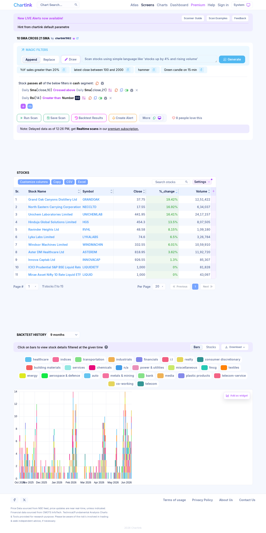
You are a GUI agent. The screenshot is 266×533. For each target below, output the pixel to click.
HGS (86, 222)
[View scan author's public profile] (65, 38)
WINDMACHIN (93, 244)
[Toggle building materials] (43, 367)
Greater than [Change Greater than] (52, 98)
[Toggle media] (166, 375)
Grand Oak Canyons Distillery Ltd (52, 199)
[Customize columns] (34, 182)
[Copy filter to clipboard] (116, 90)
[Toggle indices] (62, 359)
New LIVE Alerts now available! (40, 18)
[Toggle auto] (91, 375)
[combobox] (32, 286)
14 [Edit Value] (38, 98)
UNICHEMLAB (92, 214)
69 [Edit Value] (77, 98)
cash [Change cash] (76, 83)
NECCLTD (89, 207)
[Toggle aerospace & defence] (61, 375)
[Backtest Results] (89, 118)
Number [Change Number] (68, 98)
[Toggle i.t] (167, 359)
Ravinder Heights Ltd (43, 229)
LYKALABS (90, 237)
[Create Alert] (122, 118)
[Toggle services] (75, 367)
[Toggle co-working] (121, 384)
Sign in (223, 5)
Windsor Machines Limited (48, 244)
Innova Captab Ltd (41, 259)
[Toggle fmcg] (209, 367)
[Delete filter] (136, 90)
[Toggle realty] (185, 359)
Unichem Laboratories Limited (50, 214)
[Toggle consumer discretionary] (219, 359)
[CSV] (69, 182)
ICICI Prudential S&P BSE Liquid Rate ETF (57, 267)
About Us (226, 500)
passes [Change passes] (32, 83)
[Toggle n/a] (122, 367)
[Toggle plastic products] (194, 375)
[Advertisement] (133, 150)
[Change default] (110, 90)
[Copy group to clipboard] (97, 83)
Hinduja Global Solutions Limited (52, 222)
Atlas (134, 5)
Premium (198, 5)
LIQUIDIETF (91, 267)
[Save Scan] (56, 118)
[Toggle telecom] (148, 384)
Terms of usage (174, 500)
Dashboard (179, 5)
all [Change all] (40, 83)
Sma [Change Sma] (33, 90)
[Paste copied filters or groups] (30, 106)
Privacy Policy (202, 500)
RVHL (86, 229)
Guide (193, 18)
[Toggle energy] (29, 375)
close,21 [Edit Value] (99, 90)
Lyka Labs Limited (41, 237)
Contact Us (247, 500)
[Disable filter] (126, 90)
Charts (162, 5)
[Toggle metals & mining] (119, 375)
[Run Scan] (29, 118)
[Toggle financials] (147, 359)
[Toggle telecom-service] (230, 375)
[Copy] (57, 182)
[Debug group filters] (102, 83)
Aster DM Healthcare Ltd (46, 252)
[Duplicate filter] (121, 90)
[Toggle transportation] (90, 359)
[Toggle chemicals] (100, 367)
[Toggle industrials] (120, 359)
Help (211, 5)
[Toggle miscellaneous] (183, 367)
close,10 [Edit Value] (44, 90)
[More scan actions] (153, 118)
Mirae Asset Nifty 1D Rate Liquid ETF (54, 274)
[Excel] (82, 182)
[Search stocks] (171, 182)
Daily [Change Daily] (25, 90)
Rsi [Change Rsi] (32, 98)
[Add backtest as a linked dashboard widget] (237, 395)
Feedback (240, 18)
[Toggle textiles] (230, 367)
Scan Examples (218, 18)
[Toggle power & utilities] (149, 367)
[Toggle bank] (146, 375)
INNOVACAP (91, 259)
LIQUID (88, 274)
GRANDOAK (91, 199)
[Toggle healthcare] (37, 359)
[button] (54, 191)
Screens (147, 5)
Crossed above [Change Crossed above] (64, 90)
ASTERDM (90, 252)
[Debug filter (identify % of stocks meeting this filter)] (131, 90)
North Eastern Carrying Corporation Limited (60, 207)
